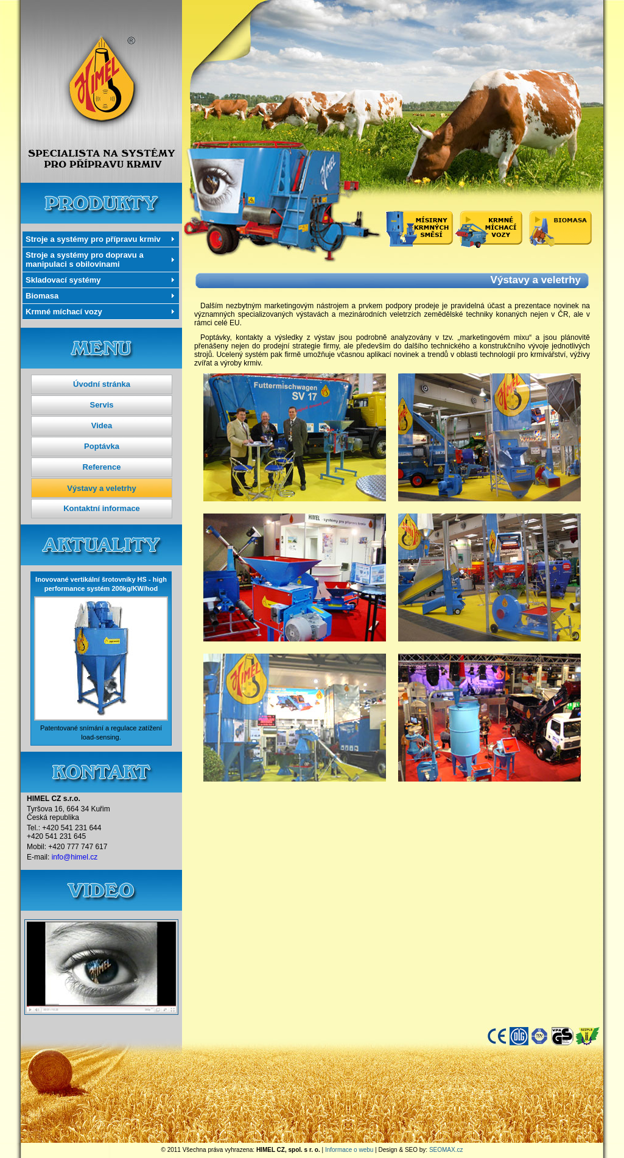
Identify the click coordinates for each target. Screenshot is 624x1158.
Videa (101, 425)
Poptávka (101, 446)
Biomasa (42, 295)
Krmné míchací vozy (64, 311)
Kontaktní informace (101, 508)
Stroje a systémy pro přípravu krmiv (93, 239)
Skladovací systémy (63, 279)
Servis (101, 404)
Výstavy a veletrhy (101, 488)
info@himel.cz (75, 857)
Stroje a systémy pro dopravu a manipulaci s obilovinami (85, 259)
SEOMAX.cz (446, 1149)
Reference (102, 466)
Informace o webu (349, 1149)
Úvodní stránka (101, 384)
